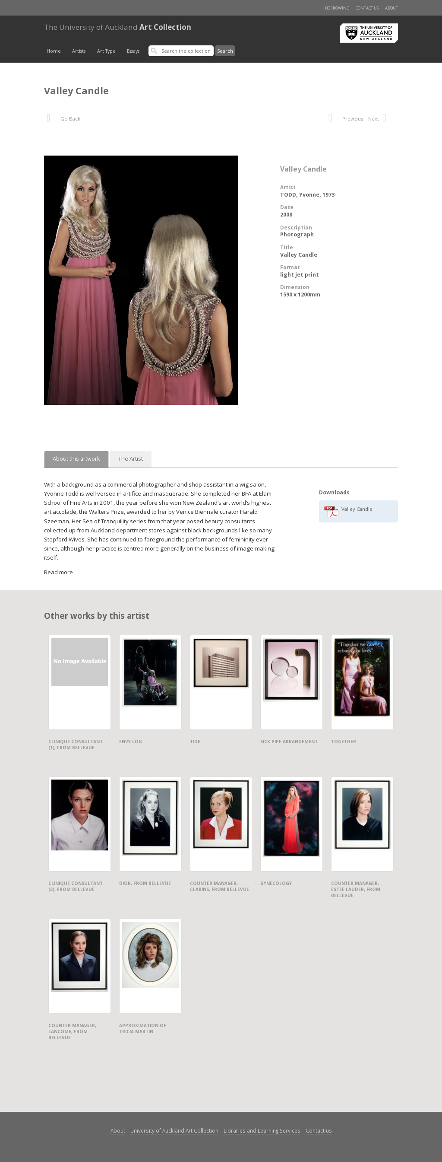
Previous (345, 119)
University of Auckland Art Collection (174, 1130)
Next (381, 119)
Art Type (106, 51)
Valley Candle (357, 509)
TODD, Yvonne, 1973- (308, 194)
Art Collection (117, 27)
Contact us (367, 8)
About (391, 8)
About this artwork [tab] (76, 458)
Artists (78, 51)
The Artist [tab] (130, 458)
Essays (133, 51)
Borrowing (337, 8)
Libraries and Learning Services (262, 1130)
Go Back (63, 119)
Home (54, 51)
